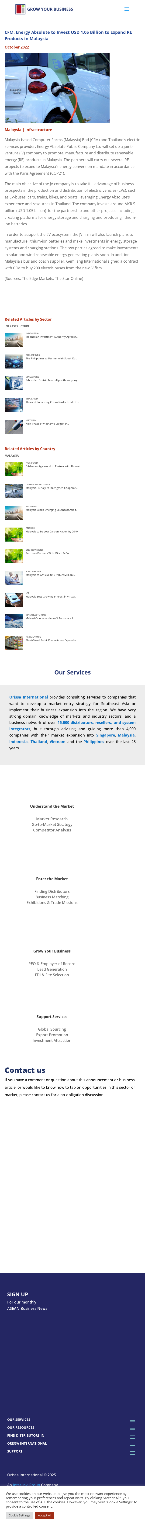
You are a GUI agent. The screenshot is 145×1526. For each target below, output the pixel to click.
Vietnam (58, 741)
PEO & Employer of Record (52, 963)
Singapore (105, 735)
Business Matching (52, 897)
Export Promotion (52, 1034)
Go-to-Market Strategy (52, 824)
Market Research (52, 818)
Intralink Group (26, 1485)
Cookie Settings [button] (19, 1515)
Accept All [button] (44, 1515)
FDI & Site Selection (52, 974)
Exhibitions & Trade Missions (52, 902)
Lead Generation (52, 969)
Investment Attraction (52, 1040)
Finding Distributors (52, 891)
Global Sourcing (52, 1029)
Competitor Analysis (52, 830)
